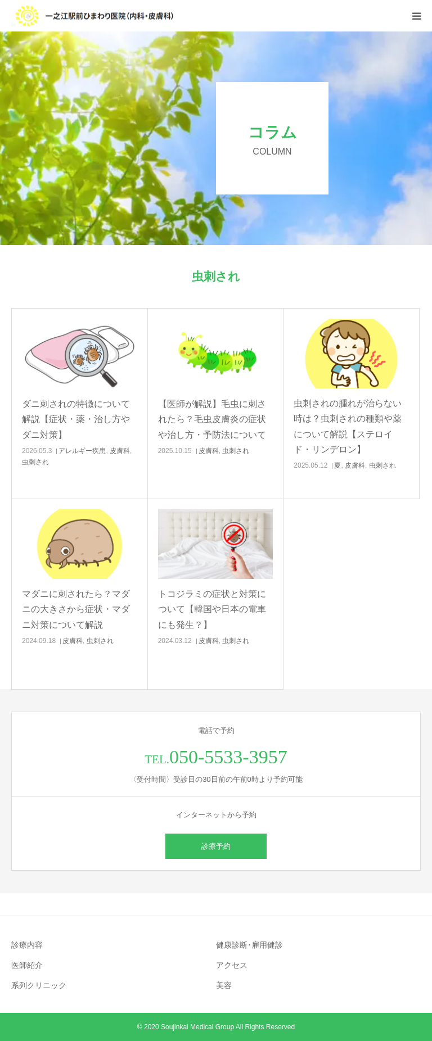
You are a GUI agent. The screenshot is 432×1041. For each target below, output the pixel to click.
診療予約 (216, 846)
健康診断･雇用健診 (249, 944)
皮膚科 (120, 451)
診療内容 (27, 944)
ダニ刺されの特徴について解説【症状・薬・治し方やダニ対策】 (76, 419)
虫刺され (35, 462)
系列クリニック (38, 985)
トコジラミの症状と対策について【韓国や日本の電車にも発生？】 (212, 609)
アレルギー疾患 (82, 451)
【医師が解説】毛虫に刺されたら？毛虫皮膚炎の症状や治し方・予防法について (212, 419)
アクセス (232, 965)
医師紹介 (27, 965)
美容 (224, 985)
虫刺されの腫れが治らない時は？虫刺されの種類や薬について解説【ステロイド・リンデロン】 (348, 426)
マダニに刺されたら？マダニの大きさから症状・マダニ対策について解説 (76, 609)
